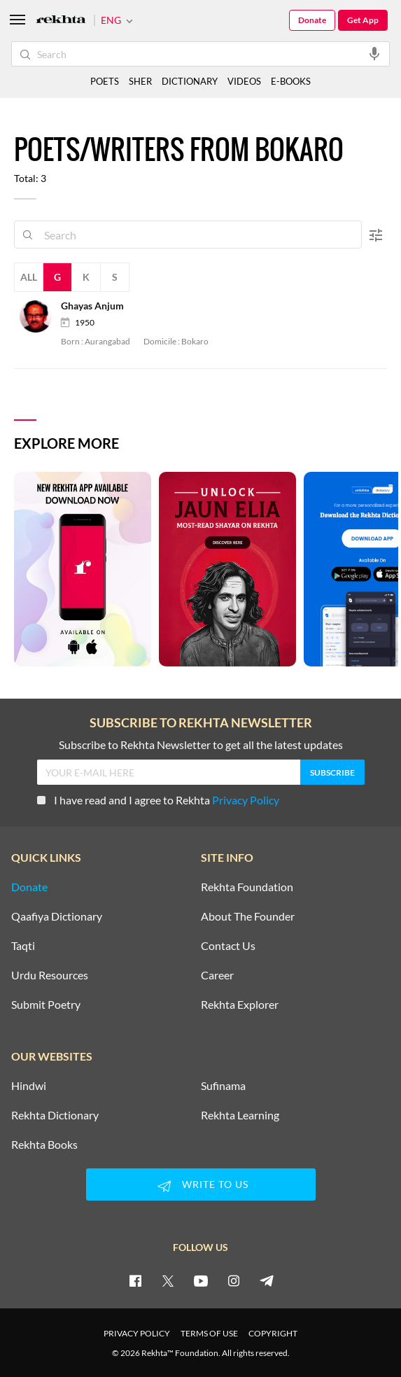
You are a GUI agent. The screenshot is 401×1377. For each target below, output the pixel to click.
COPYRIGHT (272, 1333)
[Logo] (61, 21)
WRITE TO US (200, 1186)
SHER (140, 81)
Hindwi (28, 1085)
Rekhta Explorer (240, 1004)
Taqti (23, 945)
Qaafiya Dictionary (56, 916)
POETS (104, 81)
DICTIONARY (190, 81)
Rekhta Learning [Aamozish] (240, 1115)
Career (217, 975)
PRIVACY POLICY (137, 1333)
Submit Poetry (45, 1004)
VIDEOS (244, 81)
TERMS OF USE (209, 1333)
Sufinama (223, 1085)
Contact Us (228, 945)
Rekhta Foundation (247, 887)
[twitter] (168, 1280)
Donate (312, 20)
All (28, 277)
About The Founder (248, 916)
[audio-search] (374, 53)
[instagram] (234, 1280)
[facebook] (135, 1280)
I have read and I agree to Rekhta (158, 799)
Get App (363, 20)
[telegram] (266, 1280)
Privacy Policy (245, 799)
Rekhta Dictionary (55, 1115)
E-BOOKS (291, 81)
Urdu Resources (49, 975)
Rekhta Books (44, 1144)
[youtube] (201, 1280)
